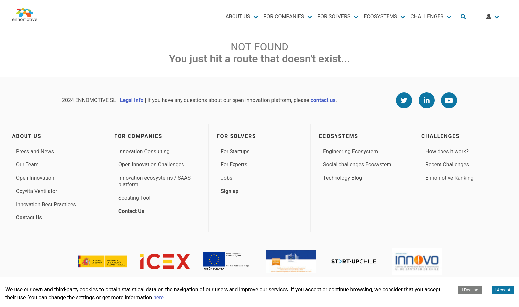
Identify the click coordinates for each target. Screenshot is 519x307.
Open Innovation (35, 178)
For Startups (235, 151)
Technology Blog (342, 178)
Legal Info (132, 100)
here (158, 297)
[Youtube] (449, 100)
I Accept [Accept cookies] (502, 289)
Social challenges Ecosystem (357, 164)
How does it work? (447, 151)
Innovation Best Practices (46, 204)
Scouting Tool (134, 198)
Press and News (35, 151)
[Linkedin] (427, 100)
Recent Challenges (447, 164)
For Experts (234, 164)
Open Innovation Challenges (151, 164)
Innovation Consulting (144, 151)
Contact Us (29, 218)
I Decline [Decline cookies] (470, 289)
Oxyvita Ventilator (36, 191)
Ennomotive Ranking (449, 178)
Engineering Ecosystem (350, 151)
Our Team (27, 164)
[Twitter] (404, 100)
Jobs (226, 178)
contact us (322, 100)
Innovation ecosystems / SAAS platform (154, 181)
